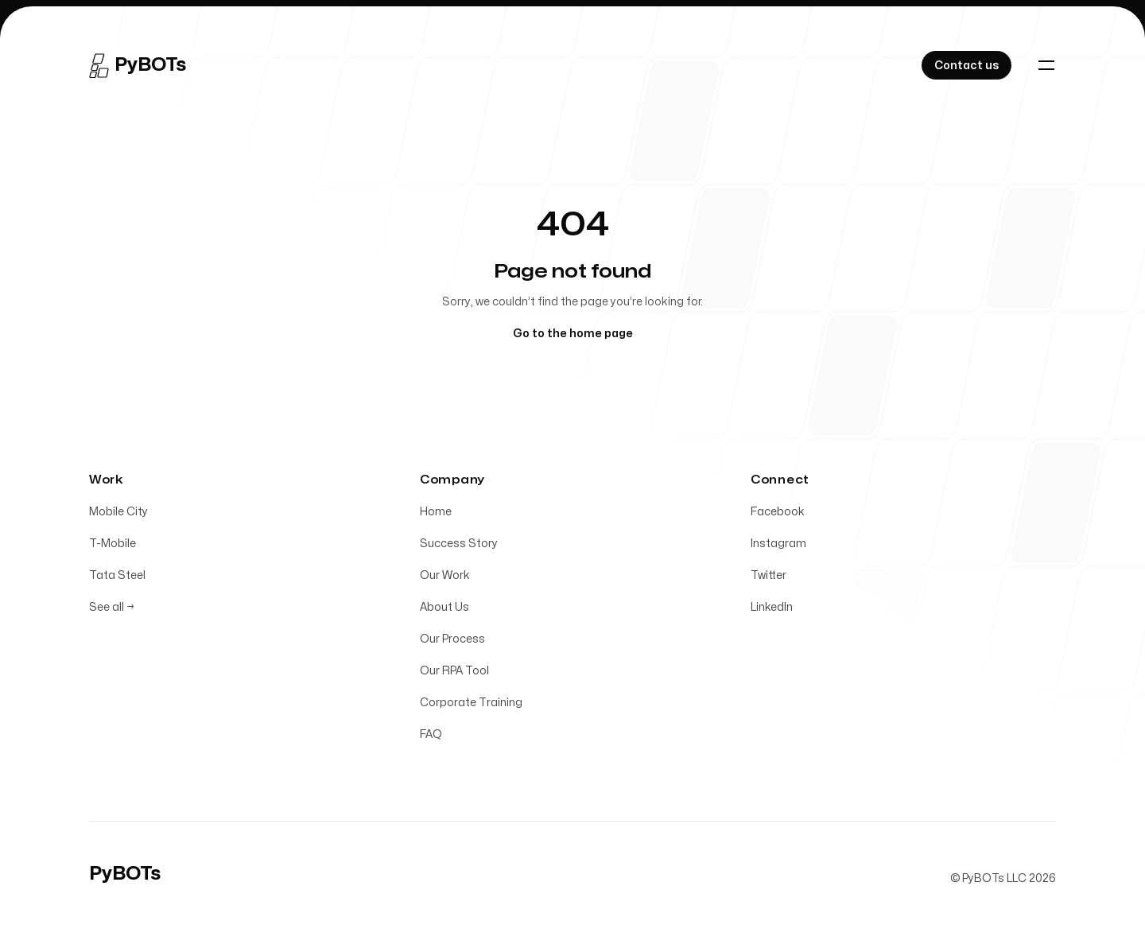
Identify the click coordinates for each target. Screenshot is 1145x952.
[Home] (137, 65)
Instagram (778, 547)
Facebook (778, 515)
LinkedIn (772, 610)
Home (436, 515)
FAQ (431, 737)
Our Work (445, 578)
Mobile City (118, 515)
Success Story (459, 547)
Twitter (768, 578)
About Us (444, 610)
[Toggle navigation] (1046, 65)
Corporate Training (471, 706)
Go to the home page (573, 333)
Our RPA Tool (454, 674)
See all (111, 610)
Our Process (452, 642)
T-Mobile (112, 547)
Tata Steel (117, 578)
